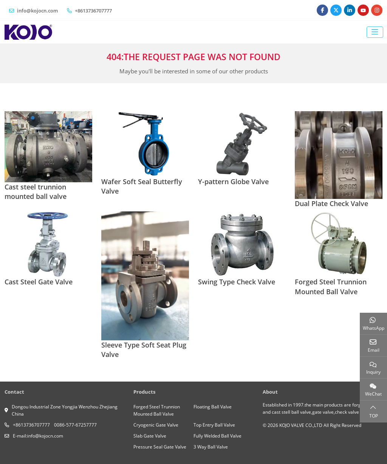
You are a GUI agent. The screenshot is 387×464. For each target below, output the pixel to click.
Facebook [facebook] (322, 10)
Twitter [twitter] (336, 10)
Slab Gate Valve (149, 436)
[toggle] (375, 32)
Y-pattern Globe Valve (233, 181)
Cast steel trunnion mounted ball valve (36, 191)
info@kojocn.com (37, 10)
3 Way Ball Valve (211, 447)
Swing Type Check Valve (236, 281)
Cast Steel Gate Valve (39, 281)
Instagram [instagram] (376, 10)
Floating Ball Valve (213, 406)
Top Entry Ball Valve (214, 425)
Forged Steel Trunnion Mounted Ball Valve (331, 286)
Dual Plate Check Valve (331, 203)
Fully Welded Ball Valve (217, 436)
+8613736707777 (93, 10)
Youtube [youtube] (363, 10)
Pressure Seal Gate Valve (159, 447)
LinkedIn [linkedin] (349, 10)
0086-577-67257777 (75, 425)
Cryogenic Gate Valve (155, 425)
